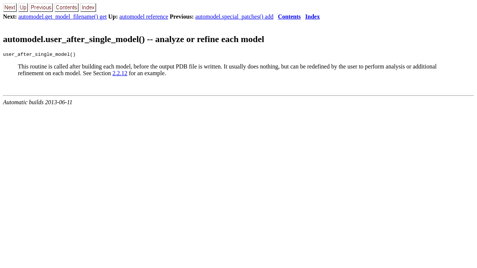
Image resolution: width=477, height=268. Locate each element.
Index (312, 16)
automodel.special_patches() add (234, 16)
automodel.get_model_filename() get (62, 16)
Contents (289, 16)
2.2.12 (120, 74)
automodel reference (143, 16)
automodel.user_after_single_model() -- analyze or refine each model (133, 39)
